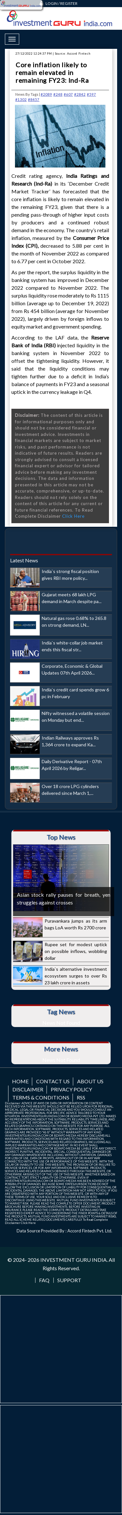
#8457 (33, 99)
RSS (81, 1097)
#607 (68, 94)
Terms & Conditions (40, 1097)
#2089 (46, 94)
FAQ (44, 1280)
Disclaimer (27, 1089)
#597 (91, 94)
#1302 (21, 99)
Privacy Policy (71, 1089)
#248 (57, 94)
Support (69, 1280)
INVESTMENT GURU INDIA (73, 1260)
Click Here (73, 516)
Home (20, 1081)
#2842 (80, 94)
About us (90, 1081)
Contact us (53, 1081)
